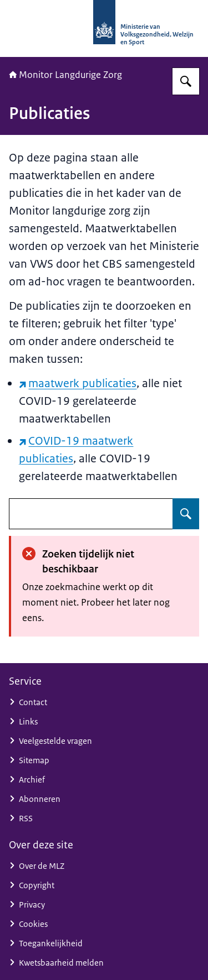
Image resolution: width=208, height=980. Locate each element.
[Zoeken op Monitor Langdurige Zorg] (186, 81)
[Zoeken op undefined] (186, 513)
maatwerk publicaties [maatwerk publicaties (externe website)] (77, 383)
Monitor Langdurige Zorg (65, 75)
